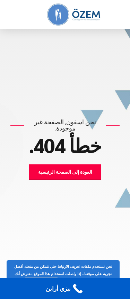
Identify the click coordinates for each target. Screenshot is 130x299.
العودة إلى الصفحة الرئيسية (65, 172)
